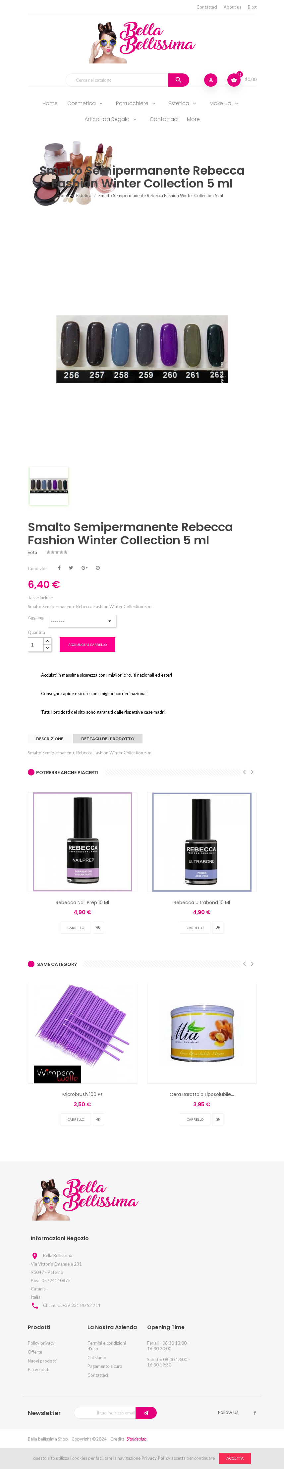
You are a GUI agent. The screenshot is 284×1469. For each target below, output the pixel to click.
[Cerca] (127, 80)
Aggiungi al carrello (87, 645)
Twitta (71, 567)
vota (32, 552)
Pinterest (98, 567)
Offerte (35, 1352)
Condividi (59, 567)
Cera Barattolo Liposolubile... (202, 1094)
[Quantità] (36, 644)
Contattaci (207, 7)
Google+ (84, 567)
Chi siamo (96, 1357)
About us (232, 7)
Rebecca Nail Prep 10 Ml (82, 902)
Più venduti (38, 1369)
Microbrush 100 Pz (82, 1094)
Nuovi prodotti (42, 1361)
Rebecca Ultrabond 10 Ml (202, 902)
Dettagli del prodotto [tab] (107, 738)
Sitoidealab (136, 1439)
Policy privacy (41, 1343)
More (193, 119)
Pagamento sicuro (104, 1366)
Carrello (76, 928)
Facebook (255, 1413)
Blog (252, 7)
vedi (98, 928)
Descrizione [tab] (49, 738)
